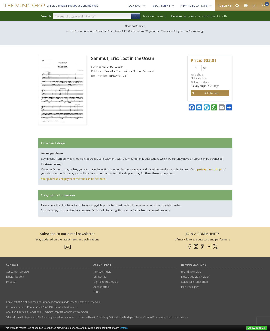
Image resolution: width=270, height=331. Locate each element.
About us (11, 312)
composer (195, 16)
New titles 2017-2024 (195, 276)
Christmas (99, 276)
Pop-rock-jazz (190, 287)
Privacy (10, 281)
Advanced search (153, 16)
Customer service (17, 271)
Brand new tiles (191, 271)
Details (124, 327)
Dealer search (15, 276)
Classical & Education (194, 281)
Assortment (102, 265)
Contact (12, 265)
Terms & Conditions (30, 312)
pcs (205, 68)
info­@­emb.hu (69, 307)
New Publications (193, 265)
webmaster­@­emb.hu (76, 312)
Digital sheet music (105, 281)
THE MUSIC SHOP (24, 5)
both (224, 16)
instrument (211, 16)
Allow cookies (256, 327)
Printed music (102, 271)
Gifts (96, 292)
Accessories (101, 287)
